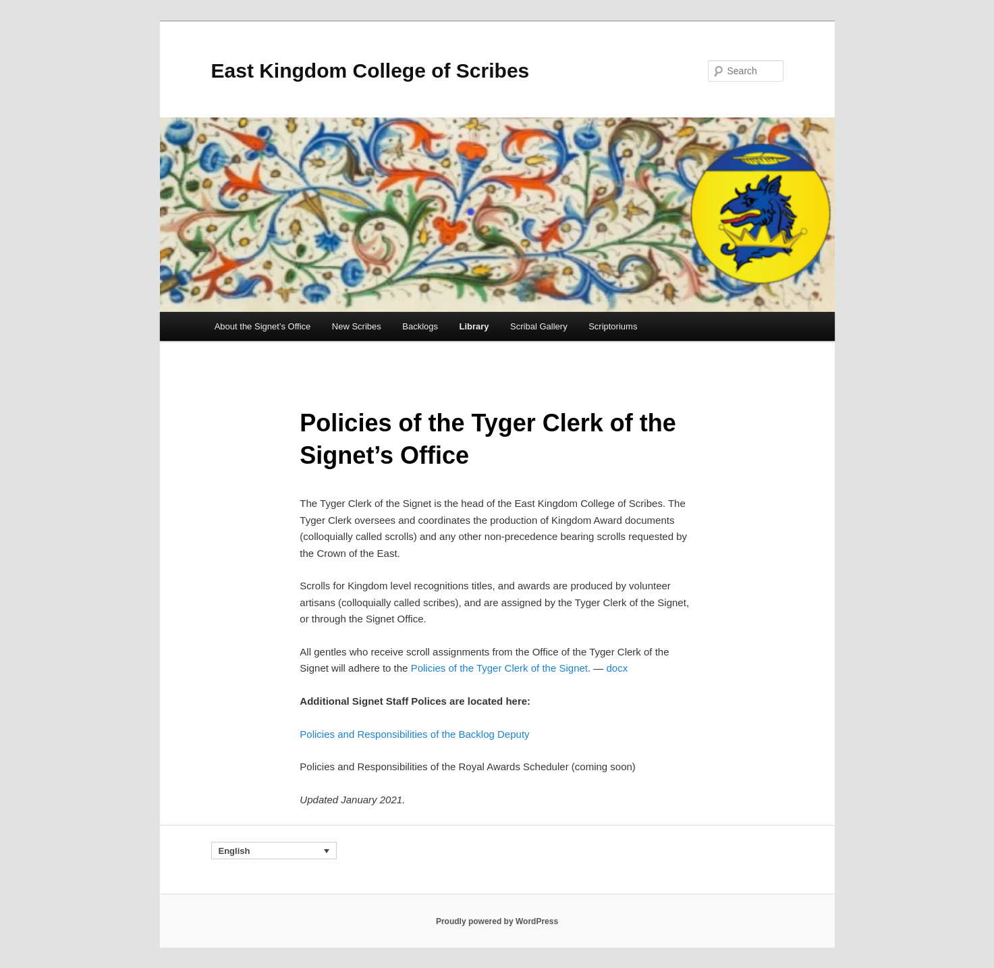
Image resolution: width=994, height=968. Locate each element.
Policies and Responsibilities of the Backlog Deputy (414, 734)
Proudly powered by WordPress (497, 921)
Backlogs (420, 326)
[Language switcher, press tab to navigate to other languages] (274, 850)
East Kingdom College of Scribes (370, 70)
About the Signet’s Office (263, 326)
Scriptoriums (612, 326)
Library (474, 326)
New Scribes (356, 326)
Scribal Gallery (539, 326)
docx (617, 668)
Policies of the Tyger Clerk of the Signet (499, 668)
